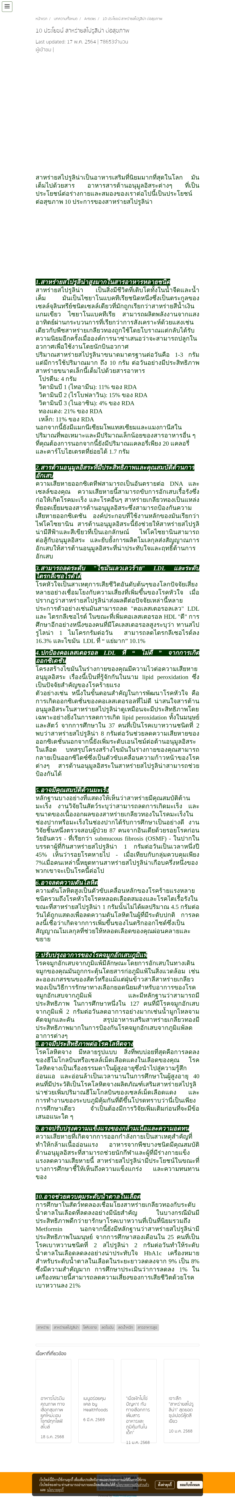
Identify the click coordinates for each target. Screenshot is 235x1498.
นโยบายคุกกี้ (55, 1490)
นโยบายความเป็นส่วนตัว (132, 1485)
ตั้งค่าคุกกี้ (165, 1485)
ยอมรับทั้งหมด (190, 1485)
